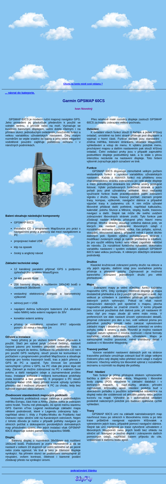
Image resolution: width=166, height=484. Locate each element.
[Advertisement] (82, 42)
